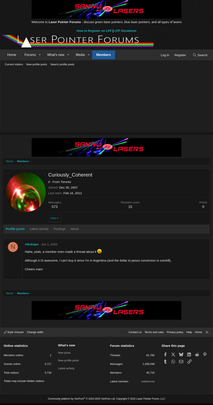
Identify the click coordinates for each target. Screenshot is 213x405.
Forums (30, 55)
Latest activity (66, 368)
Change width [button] (35, 333)
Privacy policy (175, 333)
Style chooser (14, 333)
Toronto (66, 182)
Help (189, 333)
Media (80, 55)
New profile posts (36, 64)
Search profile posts (62, 64)
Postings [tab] (60, 229)
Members (103, 55)
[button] (39, 55)
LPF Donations (125, 30)
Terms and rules (154, 333)
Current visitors (14, 64)
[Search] (200, 55)
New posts (64, 353)
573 (55, 207)
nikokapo (32, 245)
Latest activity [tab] (39, 229)
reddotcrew (148, 382)
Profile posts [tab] (15, 229)
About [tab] (75, 229)
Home (11, 55)
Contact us (135, 333)
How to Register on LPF (94, 30)
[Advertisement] (106, 99)
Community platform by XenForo (81, 400)
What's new (55, 55)
